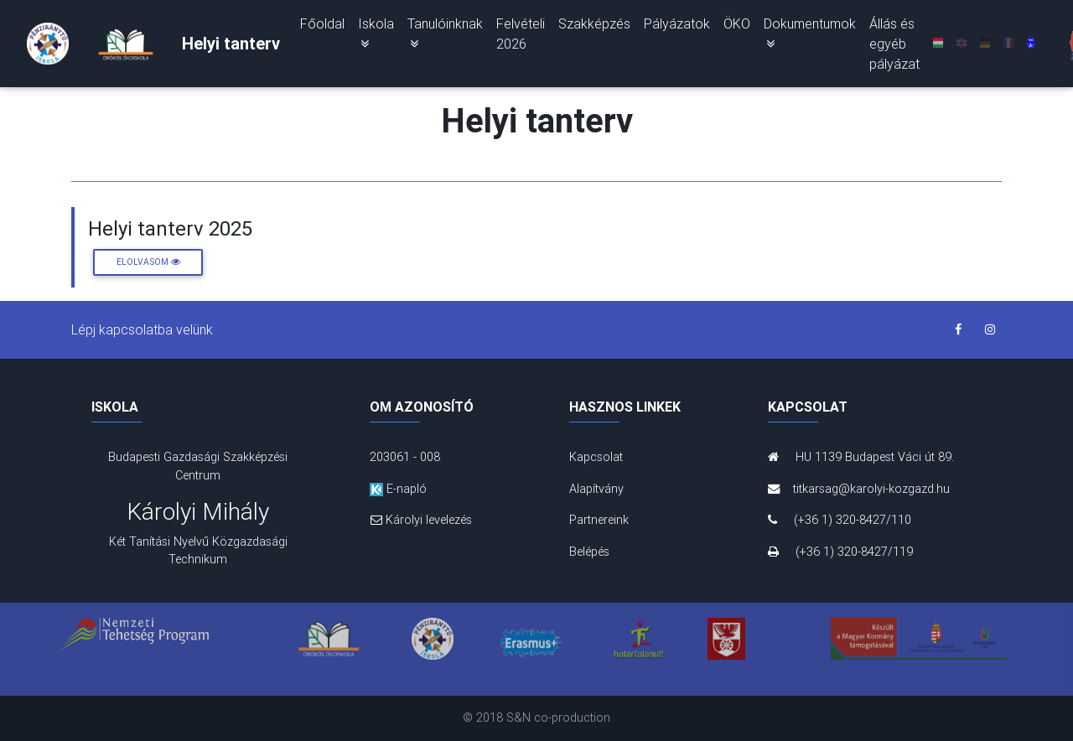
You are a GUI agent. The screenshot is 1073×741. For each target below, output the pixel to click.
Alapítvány (596, 488)
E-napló (398, 488)
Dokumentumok (810, 36)
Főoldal (322, 26)
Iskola (376, 36)
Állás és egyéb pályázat (894, 46)
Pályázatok (677, 26)
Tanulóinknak (445, 36)
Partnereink (599, 519)
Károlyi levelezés (421, 519)
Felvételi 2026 (520, 36)
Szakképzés (594, 26)
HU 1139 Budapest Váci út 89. (861, 456)
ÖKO (736, 26)
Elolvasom (148, 261)
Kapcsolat (596, 456)
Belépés (589, 551)
